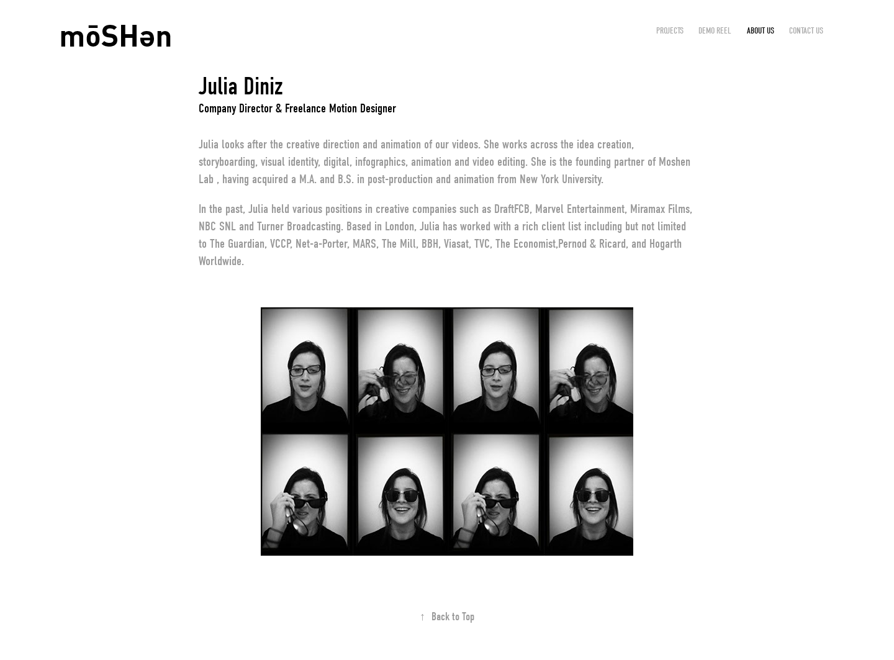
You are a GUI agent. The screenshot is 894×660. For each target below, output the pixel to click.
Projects (670, 30)
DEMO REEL (714, 30)
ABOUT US (760, 30)
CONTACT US (806, 30)
